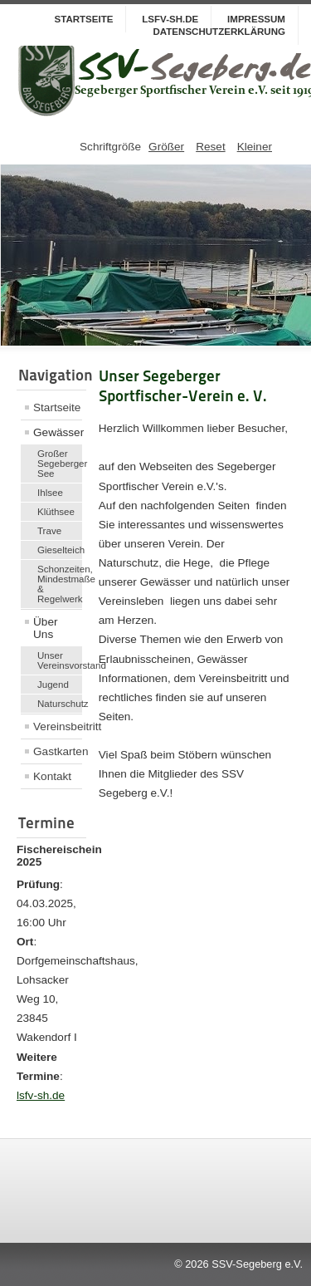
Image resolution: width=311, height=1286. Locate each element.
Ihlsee (50, 493)
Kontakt (52, 776)
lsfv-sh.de (41, 1095)
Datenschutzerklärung (219, 32)
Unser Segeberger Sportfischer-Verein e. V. (183, 385)
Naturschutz (59, 704)
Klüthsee (56, 512)
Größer (166, 146)
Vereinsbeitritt (57, 726)
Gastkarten (57, 751)
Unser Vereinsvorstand (59, 660)
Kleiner (254, 146)
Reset (211, 146)
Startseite (83, 19)
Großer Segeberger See (59, 464)
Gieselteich (59, 550)
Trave (49, 531)
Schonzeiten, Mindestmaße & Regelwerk (59, 584)
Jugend (53, 685)
